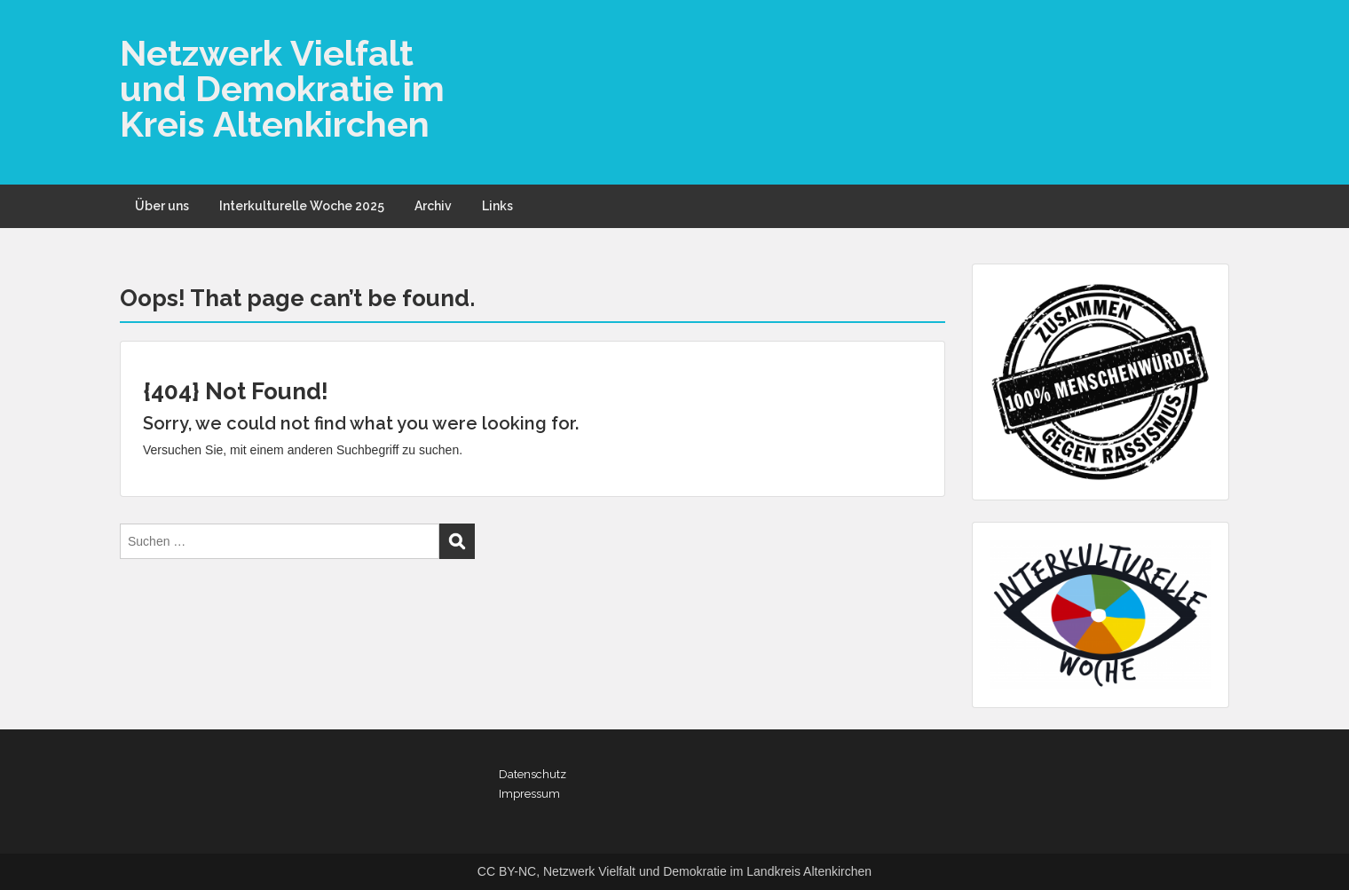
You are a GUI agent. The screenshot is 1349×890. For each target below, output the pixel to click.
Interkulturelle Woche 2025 (301, 206)
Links (497, 206)
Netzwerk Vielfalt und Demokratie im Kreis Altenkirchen (282, 88)
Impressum (529, 793)
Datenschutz (532, 774)
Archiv (433, 206)
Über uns (162, 206)
